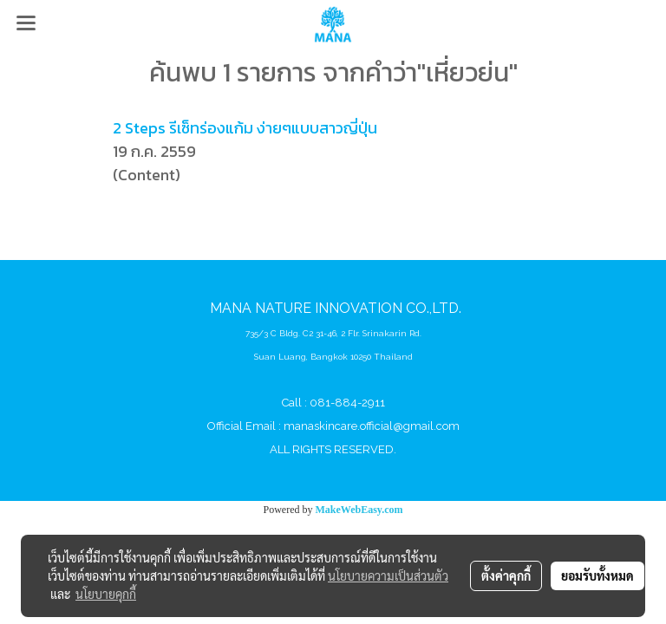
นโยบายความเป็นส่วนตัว (388, 575)
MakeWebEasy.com (359, 510)
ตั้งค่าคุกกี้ (506, 575)
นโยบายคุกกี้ (105, 593)
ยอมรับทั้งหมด (597, 575)
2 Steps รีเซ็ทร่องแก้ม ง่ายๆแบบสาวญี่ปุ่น (245, 128)
